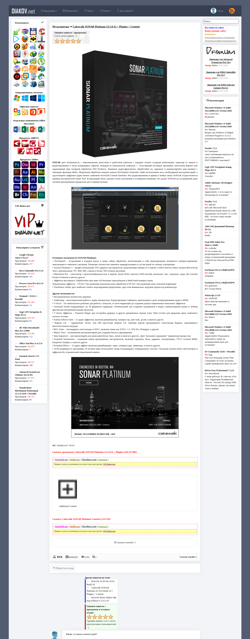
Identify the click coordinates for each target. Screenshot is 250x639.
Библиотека (70, 10)
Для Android (124, 10)
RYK (59, 557)
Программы (48, 10)
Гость (217, 11)
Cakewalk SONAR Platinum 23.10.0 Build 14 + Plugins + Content (100, 590)
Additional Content (68, 506)
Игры (88, 10)
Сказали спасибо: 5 (125, 542)
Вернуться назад (63, 568)
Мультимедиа (60, 26)
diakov (23, 11)
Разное (105, 10)
